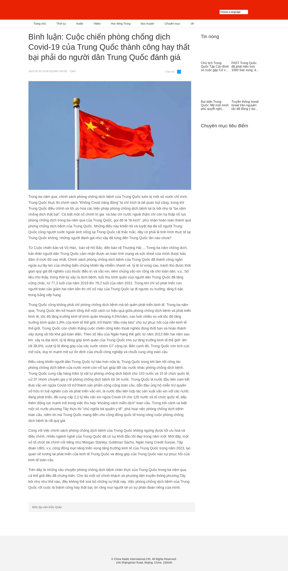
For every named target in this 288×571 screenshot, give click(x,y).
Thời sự (61, 23)
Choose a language (239, 12)
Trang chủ (40, 23)
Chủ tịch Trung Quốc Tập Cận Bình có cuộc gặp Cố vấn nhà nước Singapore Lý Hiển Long (215, 66)
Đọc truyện (147, 23)
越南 (68, 10)
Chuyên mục (172, 23)
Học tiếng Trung (120, 23)
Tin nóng (210, 36)
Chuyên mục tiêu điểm (224, 125)
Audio (79, 23)
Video (97, 23)
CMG (73, 71)
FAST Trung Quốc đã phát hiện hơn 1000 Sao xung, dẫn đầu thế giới (246, 66)
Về (192, 23)
